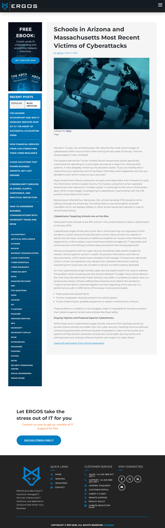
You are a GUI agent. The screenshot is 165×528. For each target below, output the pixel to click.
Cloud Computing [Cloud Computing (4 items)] (20, 258)
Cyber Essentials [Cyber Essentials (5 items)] (20, 262)
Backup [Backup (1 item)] (15, 248)
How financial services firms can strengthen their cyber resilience (24, 148)
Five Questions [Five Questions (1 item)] (19, 290)
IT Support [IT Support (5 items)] (16, 309)
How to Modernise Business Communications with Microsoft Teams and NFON (23, 215)
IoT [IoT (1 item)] (12, 304)
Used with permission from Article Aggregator (79, 343)
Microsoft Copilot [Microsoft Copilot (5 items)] (21, 332)
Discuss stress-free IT (41, 440)
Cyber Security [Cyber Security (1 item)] (19, 272)
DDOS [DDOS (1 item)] (14, 276)
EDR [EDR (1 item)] (13, 286)
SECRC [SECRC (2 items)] (14, 360)
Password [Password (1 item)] (16, 347)
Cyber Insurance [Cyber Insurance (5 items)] (20, 267)
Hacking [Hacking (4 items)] (15, 300)
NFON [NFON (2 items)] (14, 337)
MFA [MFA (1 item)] (13, 323)
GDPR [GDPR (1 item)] (13, 295)
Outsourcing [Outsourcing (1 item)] (18, 342)
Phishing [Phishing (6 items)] (15, 351)
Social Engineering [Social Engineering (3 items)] (21, 373)
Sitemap (109, 525)
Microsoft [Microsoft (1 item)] (16, 328)
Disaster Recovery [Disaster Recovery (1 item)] (21, 281)
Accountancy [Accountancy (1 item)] (18, 234)
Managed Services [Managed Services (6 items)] (20, 318)
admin (60, 53)
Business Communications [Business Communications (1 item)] (25, 253)
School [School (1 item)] (15, 356)
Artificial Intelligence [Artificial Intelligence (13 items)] (23, 239)
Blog (68, 131)
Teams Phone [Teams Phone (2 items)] (18, 378)
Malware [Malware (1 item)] (16, 314)
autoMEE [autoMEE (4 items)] (15, 244)
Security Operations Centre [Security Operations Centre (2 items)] (22, 367)
